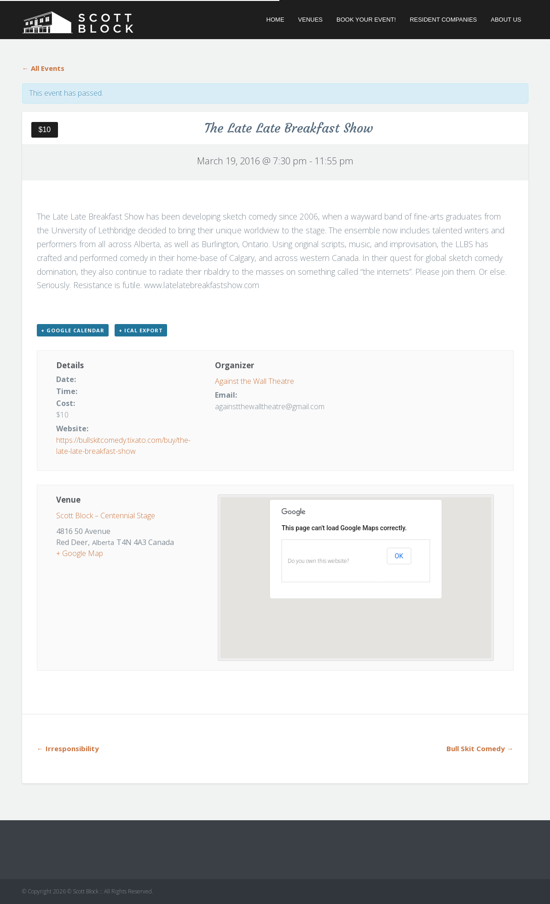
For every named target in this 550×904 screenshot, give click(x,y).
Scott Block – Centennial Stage (105, 515)
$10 (45, 129)
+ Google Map (79, 553)
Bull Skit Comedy (480, 748)
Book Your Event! (366, 19)
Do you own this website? (318, 561)
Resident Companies (443, 19)
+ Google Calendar (72, 330)
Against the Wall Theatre (254, 381)
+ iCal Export (141, 330)
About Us (506, 19)
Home (275, 19)
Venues (310, 19)
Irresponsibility (68, 748)
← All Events (43, 68)
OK (399, 556)
